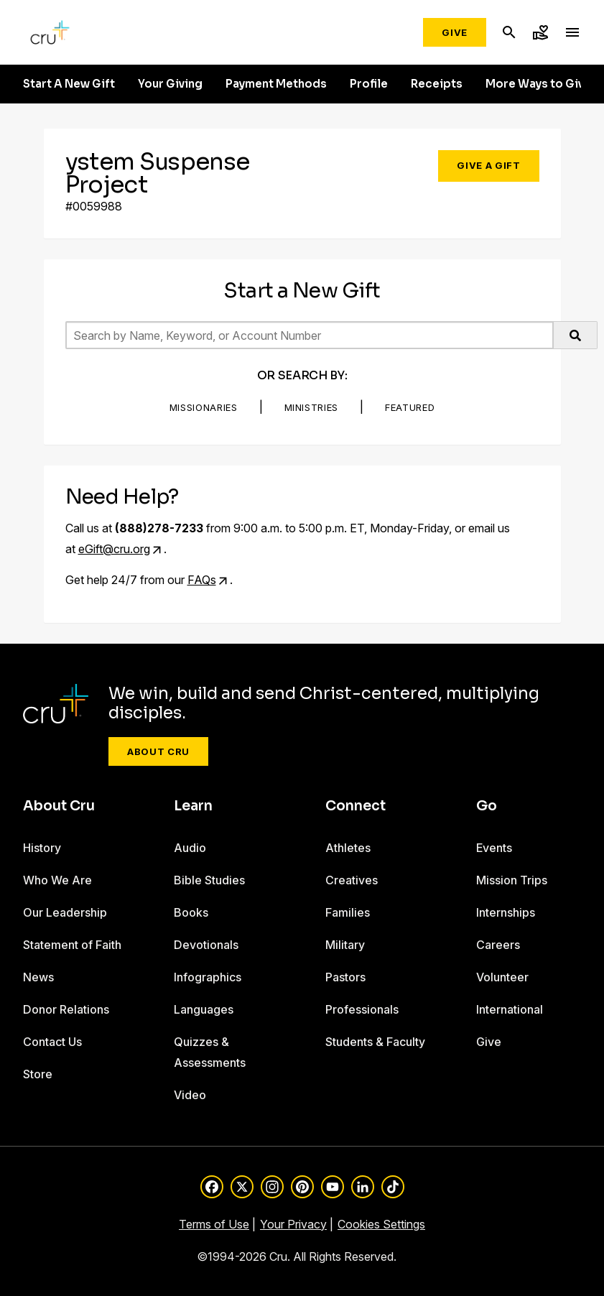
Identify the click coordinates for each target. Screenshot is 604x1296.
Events (494, 848)
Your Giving (170, 84)
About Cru (158, 751)
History (42, 848)
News (38, 977)
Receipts (437, 84)
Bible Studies (209, 880)
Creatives (351, 880)
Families (347, 912)
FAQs (201, 580)
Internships (505, 912)
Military (345, 945)
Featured (410, 407)
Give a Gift (488, 165)
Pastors (345, 977)
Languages (203, 1009)
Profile (369, 84)
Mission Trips (511, 880)
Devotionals (206, 945)
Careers (498, 945)
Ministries (311, 407)
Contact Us (52, 1042)
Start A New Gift (69, 84)
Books (191, 912)
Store (37, 1074)
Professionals (362, 1009)
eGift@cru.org (114, 549)
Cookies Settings (381, 1224)
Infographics (207, 977)
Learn (193, 806)
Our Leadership (65, 912)
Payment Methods (276, 84)
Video (190, 1095)
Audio (190, 848)
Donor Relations (66, 1009)
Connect (355, 806)
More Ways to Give (538, 84)
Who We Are (57, 880)
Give (455, 32)
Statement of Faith (72, 945)
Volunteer (502, 977)
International (509, 1009)
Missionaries (203, 407)
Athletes (348, 848)
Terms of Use (214, 1224)
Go (486, 806)
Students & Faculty (375, 1042)
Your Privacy (293, 1224)
